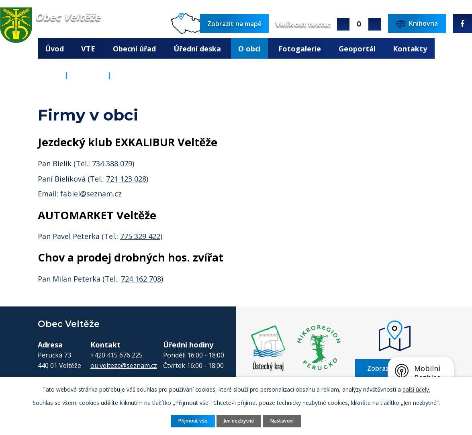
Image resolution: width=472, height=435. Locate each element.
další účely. (416, 389)
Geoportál (357, 48)
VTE (88, 48)
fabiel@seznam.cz (91, 193)
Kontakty (410, 48)
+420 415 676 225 (116, 355)
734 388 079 (112, 163)
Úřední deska (197, 48)
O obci (249, 48)
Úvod (54, 48)
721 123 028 (126, 179)
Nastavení (282, 420)
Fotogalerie (299, 48)
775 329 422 (140, 236)
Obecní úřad (134, 48)
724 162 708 (141, 279)
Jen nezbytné (239, 420)
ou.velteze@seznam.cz (123, 365)
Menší (374, 24)
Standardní (359, 24)
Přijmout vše (192, 420)
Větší (343, 24)
